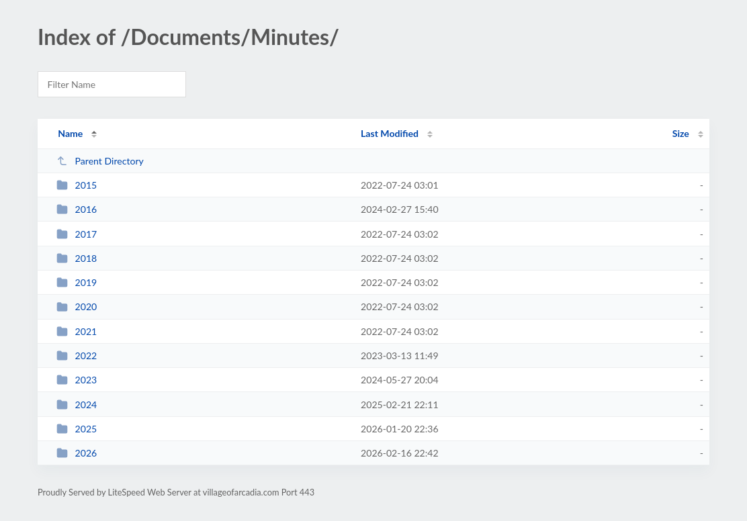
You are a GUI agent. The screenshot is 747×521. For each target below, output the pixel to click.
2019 (76, 282)
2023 (76, 379)
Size (680, 133)
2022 (76, 355)
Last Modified (390, 133)
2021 (76, 331)
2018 (76, 258)
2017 (76, 234)
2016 (76, 209)
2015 (76, 185)
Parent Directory (100, 161)
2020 (76, 306)
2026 (76, 453)
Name (70, 133)
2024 (76, 404)
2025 (76, 428)
